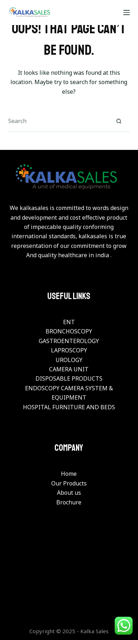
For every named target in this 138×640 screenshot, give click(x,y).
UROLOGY (69, 360)
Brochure (68, 502)
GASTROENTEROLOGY (69, 341)
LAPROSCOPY (69, 350)
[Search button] (119, 121)
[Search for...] (58, 121)
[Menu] (126, 12)
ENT (69, 322)
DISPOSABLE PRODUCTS (69, 378)
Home (69, 474)
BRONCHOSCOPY (69, 331)
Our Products (69, 483)
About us (69, 493)
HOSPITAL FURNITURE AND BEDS (69, 407)
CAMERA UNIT (69, 369)
